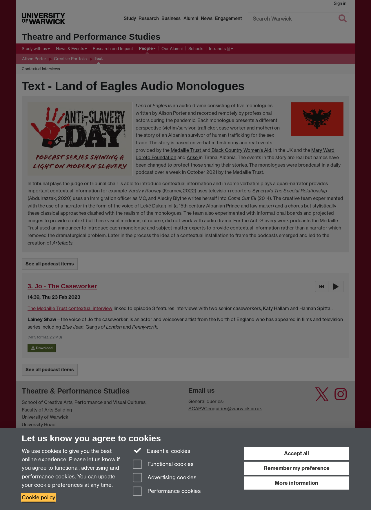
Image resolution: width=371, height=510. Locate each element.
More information (296, 483)
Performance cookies (167, 491)
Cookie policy (38, 497)
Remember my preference (297, 468)
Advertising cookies (165, 478)
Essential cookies (161, 450)
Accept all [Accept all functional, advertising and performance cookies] (296, 453)
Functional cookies (163, 464)
